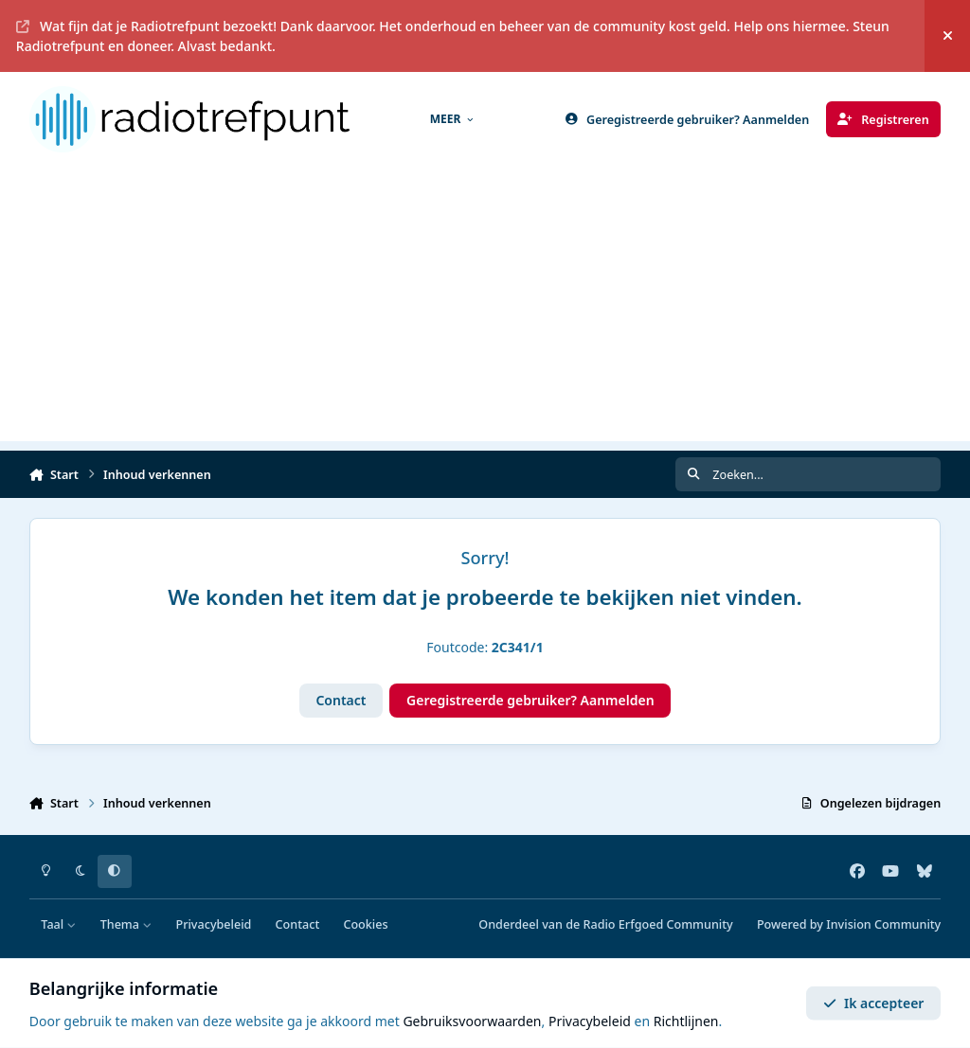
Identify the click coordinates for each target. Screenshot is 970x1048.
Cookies (365, 924)
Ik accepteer (874, 1003)
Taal (58, 924)
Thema (126, 924)
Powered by (849, 924)
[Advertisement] (485, 308)
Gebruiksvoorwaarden (472, 1021)
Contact (340, 700)
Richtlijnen (686, 1021)
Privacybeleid (213, 924)
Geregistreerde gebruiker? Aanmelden (530, 700)
